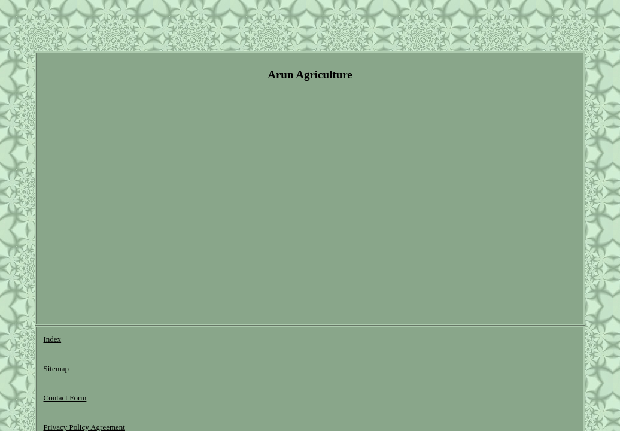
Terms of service (318, 340)
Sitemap (94, 340)
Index (53, 340)
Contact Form (148, 340)
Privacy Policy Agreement (231, 340)
